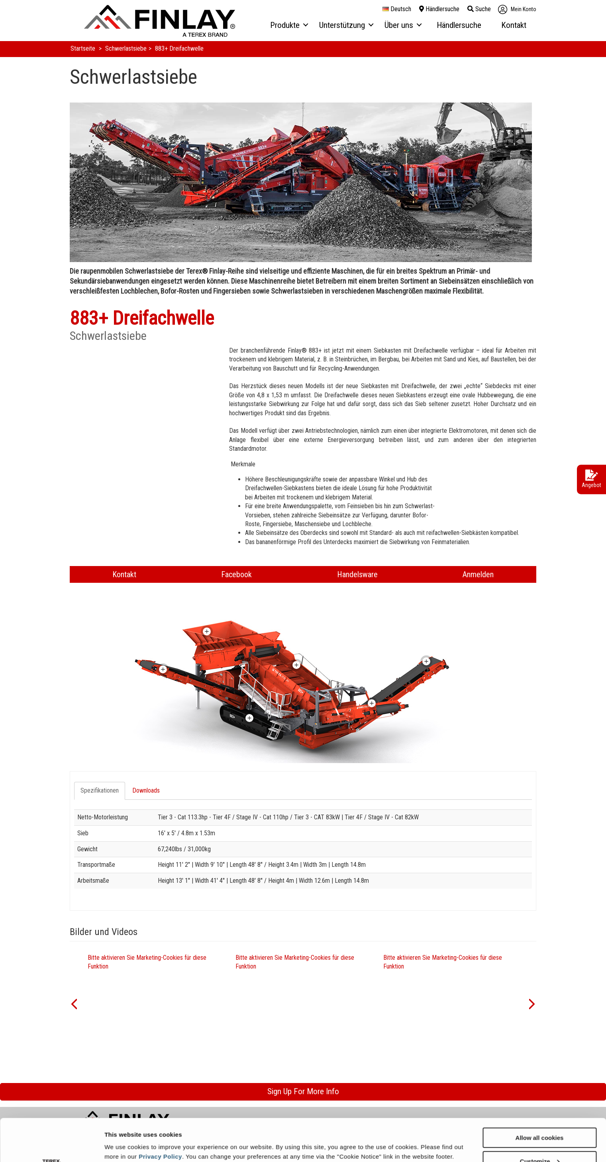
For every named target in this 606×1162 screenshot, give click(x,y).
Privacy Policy (160, 1114)
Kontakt (124, 574)
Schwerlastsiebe (126, 48)
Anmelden (478, 574)
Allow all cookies (540, 1095)
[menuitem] (288, 25)
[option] (155, 1003)
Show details (122, 1136)
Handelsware (357, 574)
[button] (74, 1003)
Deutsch (396, 9)
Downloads (146, 790)
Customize (540, 1118)
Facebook (236, 574)
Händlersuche (439, 9)
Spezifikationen (99, 790)
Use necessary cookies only (539, 1142)
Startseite (84, 48)
